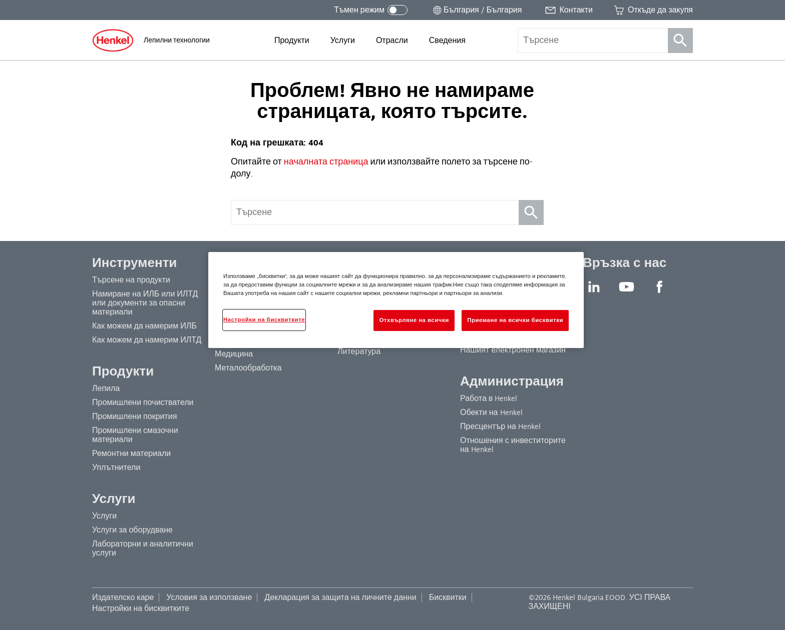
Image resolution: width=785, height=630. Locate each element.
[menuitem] (292, 40)
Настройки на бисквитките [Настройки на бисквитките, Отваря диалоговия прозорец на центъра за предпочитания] (264, 319)
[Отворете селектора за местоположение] (476, 10)
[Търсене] (680, 40)
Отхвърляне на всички (414, 320)
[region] (396, 300)
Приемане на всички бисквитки (515, 320)
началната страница (325, 162)
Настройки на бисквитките (140, 608)
